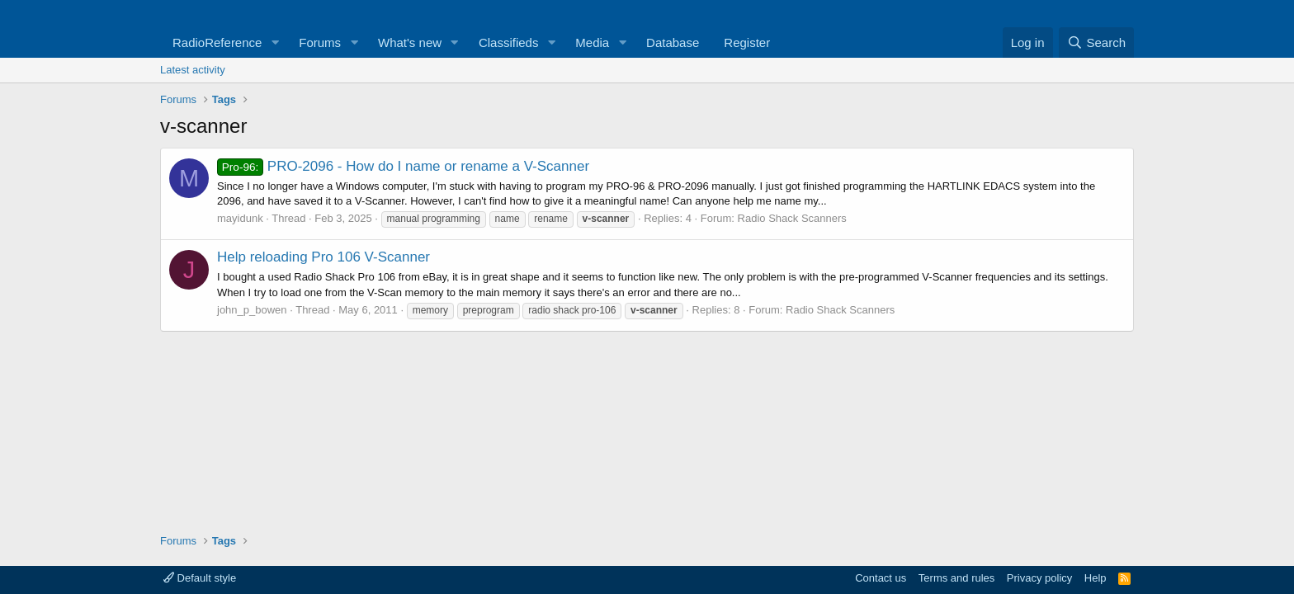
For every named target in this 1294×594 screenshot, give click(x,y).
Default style (199, 578)
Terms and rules (956, 578)
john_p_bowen (252, 310)
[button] (274, 42)
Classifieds (509, 42)
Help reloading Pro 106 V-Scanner (323, 257)
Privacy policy (1039, 578)
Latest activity (192, 70)
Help (1095, 578)
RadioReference (217, 42)
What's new (410, 42)
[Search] (1096, 42)
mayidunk (240, 218)
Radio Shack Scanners (792, 218)
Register (747, 42)
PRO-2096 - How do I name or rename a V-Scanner (403, 166)
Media (592, 42)
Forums (320, 42)
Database (672, 42)
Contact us (880, 578)
